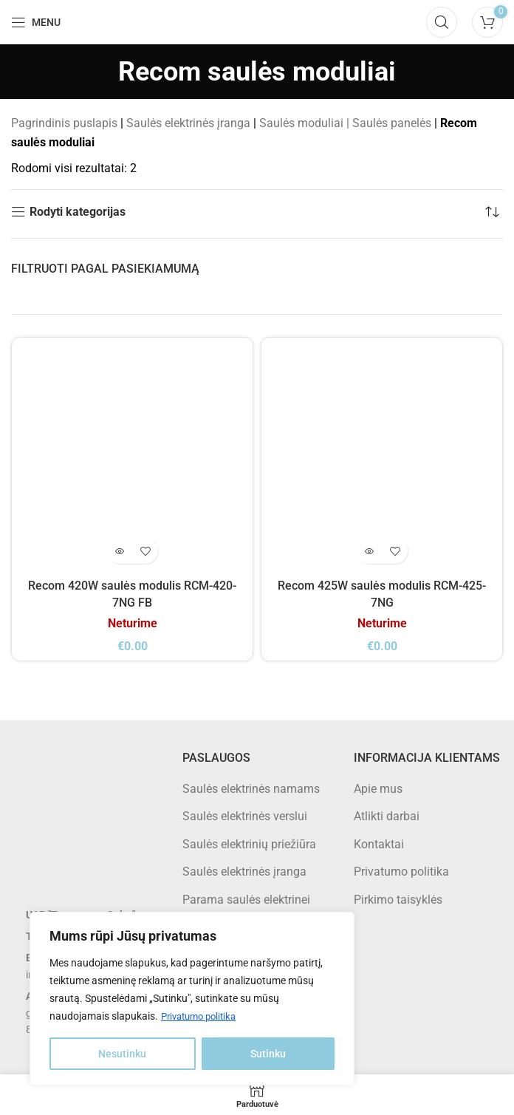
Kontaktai (379, 843)
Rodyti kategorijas (78, 212)
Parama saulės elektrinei (246, 899)
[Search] (442, 22)
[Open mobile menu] (36, 22)
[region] (192, 999)
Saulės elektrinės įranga (188, 123)
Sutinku (268, 1054)
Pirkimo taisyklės (398, 899)
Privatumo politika (202, 1017)
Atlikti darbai (386, 816)
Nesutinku (122, 1054)
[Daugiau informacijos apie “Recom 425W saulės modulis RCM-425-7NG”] (369, 551)
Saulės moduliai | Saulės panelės (345, 123)
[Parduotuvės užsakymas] (492, 212)
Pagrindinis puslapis (64, 123)
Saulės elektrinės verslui (244, 816)
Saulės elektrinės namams (251, 788)
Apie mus (378, 788)
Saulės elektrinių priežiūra (249, 843)
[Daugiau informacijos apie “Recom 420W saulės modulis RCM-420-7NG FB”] (119, 551)
